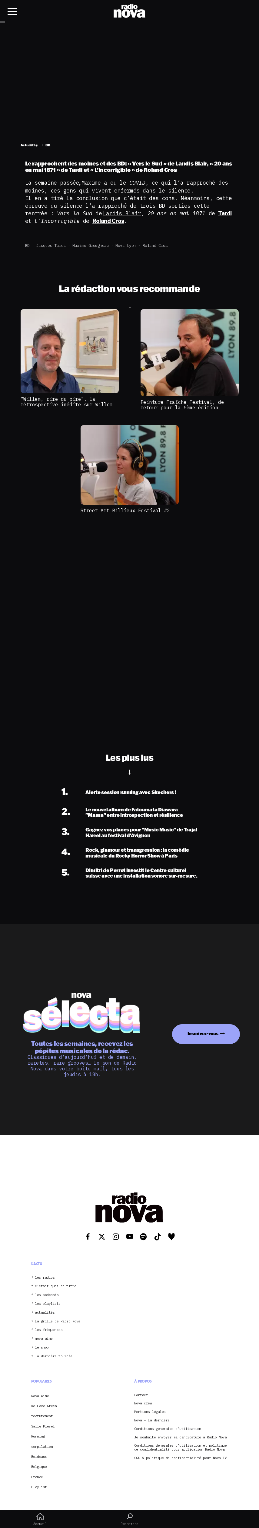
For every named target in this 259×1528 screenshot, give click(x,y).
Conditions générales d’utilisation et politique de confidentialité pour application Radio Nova (180, 1447)
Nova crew (143, 1403)
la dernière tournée (53, 1356)
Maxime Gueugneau (90, 245)
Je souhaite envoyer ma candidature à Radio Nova (180, 1437)
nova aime (44, 1339)
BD (27, 245)
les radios (45, 1278)
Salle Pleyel (43, 1426)
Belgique (39, 1467)
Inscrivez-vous (203, 1033)
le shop (42, 1347)
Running (38, 1436)
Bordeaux (39, 1457)
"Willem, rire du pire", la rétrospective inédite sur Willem (67, 402)
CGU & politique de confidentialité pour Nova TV (180, 1458)
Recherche (129, 1519)
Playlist (39, 1487)
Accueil (40, 1519)
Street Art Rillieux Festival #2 (125, 510)
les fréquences (48, 1330)
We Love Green (44, 1406)
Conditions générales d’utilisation (167, 1429)
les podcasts (46, 1295)
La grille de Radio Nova (57, 1321)
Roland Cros (155, 245)
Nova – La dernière (152, 1420)
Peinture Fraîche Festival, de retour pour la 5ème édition (182, 405)
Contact (141, 1395)
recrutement (42, 1416)
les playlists (48, 1304)
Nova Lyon (125, 245)
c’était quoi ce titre (55, 1286)
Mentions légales (150, 1412)
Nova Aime (40, 1396)
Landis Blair (122, 213)
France (37, 1477)
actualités (45, 1313)
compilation (42, 1446)
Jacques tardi (51, 245)
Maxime (91, 182)
